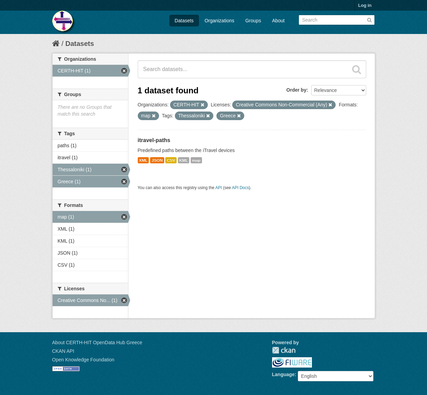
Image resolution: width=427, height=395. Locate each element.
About (278, 20)
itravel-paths (154, 140)
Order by (296, 90)
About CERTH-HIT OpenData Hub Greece (97, 342)
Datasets (184, 20)
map (196, 160)
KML (183, 160)
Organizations (219, 20)
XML (143, 160)
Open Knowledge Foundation (83, 359)
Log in (365, 5)
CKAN (283, 350)
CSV (171, 160)
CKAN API (63, 351)
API (218, 187)
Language (283, 374)
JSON (156, 160)
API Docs (240, 187)
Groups (253, 20)
